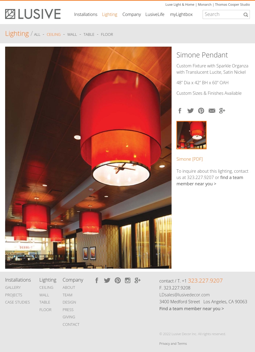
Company (132, 14)
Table (88, 34)
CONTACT (71, 324)
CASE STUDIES (17, 302)
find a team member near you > (209, 180)
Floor (107, 34)
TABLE (44, 302)
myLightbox (181, 14)
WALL (44, 295)
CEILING (46, 287)
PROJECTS (13, 295)
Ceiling (54, 34)
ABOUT (69, 287)
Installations (85, 14)
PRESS (68, 309)
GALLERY (13, 287)
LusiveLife (154, 14)
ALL (37, 34)
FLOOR (45, 309)
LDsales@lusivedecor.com (184, 295)
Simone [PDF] (189, 159)
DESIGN (69, 302)
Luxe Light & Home (180, 4)
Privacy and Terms (173, 343)
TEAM (68, 295)
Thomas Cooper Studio (232, 4)
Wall (72, 34)
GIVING (69, 317)
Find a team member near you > (191, 308)
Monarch (204, 4)
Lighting (109, 14)
